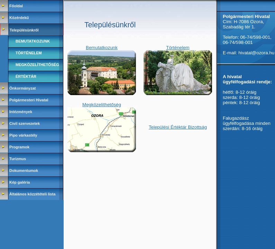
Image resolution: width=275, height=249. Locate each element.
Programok (19, 147)
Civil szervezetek (24, 123)
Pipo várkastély (23, 135)
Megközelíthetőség (37, 65)
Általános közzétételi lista (32, 194)
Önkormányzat (22, 88)
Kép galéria (19, 182)
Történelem (29, 53)
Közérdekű (19, 18)
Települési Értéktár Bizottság (178, 127)
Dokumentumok (23, 170)
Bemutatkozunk (33, 41)
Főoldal (16, 6)
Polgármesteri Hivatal (28, 100)
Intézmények (20, 112)
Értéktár (26, 76)
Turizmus (17, 159)
